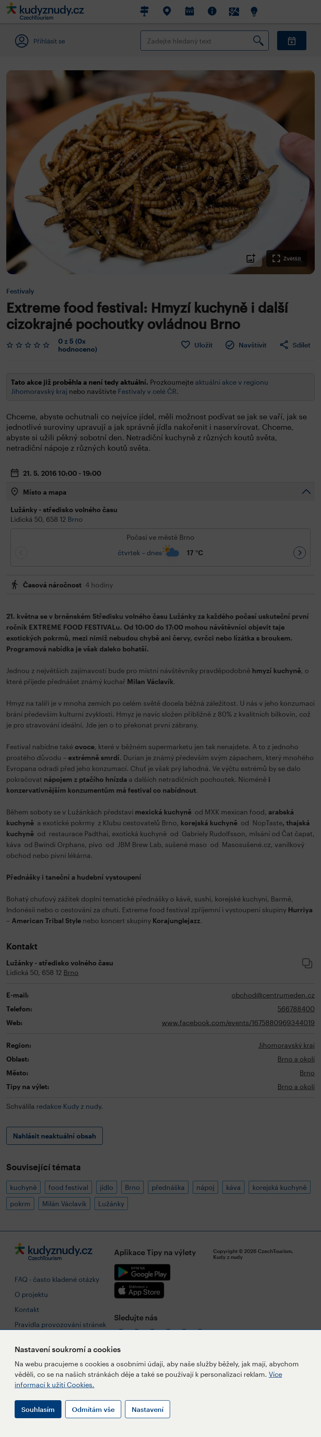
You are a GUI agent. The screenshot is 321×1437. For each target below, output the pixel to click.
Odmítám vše (93, 1409)
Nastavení (147, 1409)
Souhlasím (38, 1409)
